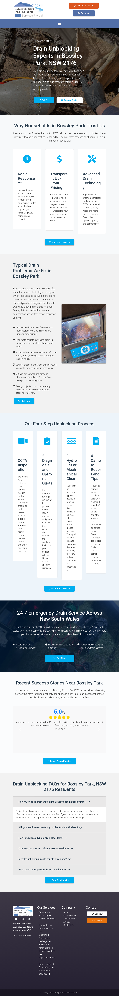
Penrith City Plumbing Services (62, 992)
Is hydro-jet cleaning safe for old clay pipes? (45, 859)
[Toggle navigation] (59, 24)
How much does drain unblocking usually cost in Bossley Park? (54, 801)
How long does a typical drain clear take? (43, 838)
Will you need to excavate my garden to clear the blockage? (53, 827)
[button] (65, 333)
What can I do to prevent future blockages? (44, 869)
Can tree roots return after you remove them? (46, 848)
